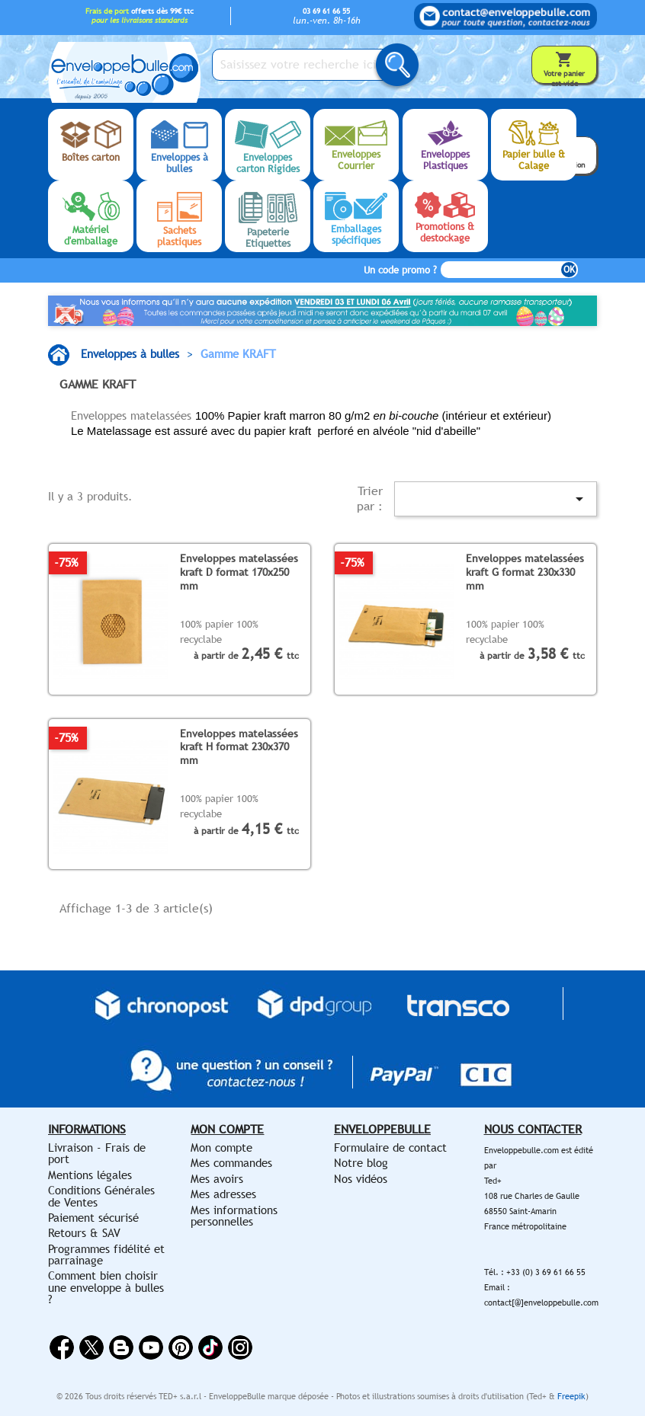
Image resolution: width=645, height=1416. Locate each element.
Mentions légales (90, 1174)
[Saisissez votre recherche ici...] (307, 65)
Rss (121, 1347)
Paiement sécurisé (93, 1217)
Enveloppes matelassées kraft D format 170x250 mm (239, 571)
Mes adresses (223, 1193)
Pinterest (180, 1347)
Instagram (240, 1347)
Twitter (91, 1347)
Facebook (62, 1347)
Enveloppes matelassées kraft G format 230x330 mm (525, 571)
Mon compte (221, 1147)
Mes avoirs (217, 1178)
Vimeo (210, 1347)
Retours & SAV (84, 1232)
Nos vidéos (360, 1178)
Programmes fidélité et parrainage (106, 1254)
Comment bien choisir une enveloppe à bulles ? (106, 1287)
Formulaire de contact (390, 1147)
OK (569, 269)
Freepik (571, 1396)
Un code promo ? (400, 270)
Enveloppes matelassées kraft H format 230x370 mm (239, 746)
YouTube (151, 1347)
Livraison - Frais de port (97, 1153)
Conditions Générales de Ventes (101, 1196)
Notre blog (361, 1162)
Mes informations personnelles (234, 1215)
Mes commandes (231, 1162)
